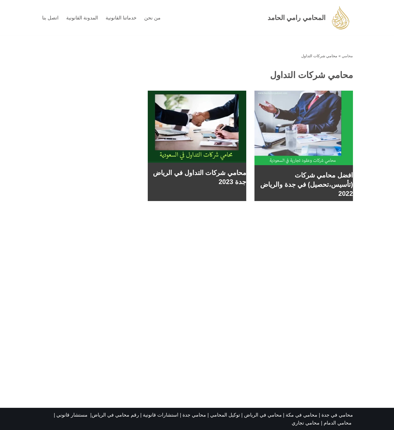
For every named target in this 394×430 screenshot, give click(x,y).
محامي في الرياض (263, 415)
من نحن (152, 18)
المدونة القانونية (82, 18)
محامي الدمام (338, 423)
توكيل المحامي (225, 415)
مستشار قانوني (72, 415)
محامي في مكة (301, 415)
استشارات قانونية (160, 415)
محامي (347, 56)
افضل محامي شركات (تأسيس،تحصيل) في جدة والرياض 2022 (306, 184)
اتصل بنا (50, 18)
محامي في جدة (337, 415)
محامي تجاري (306, 423)
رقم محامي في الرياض (115, 415)
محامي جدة (194, 415)
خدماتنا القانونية (121, 18)
